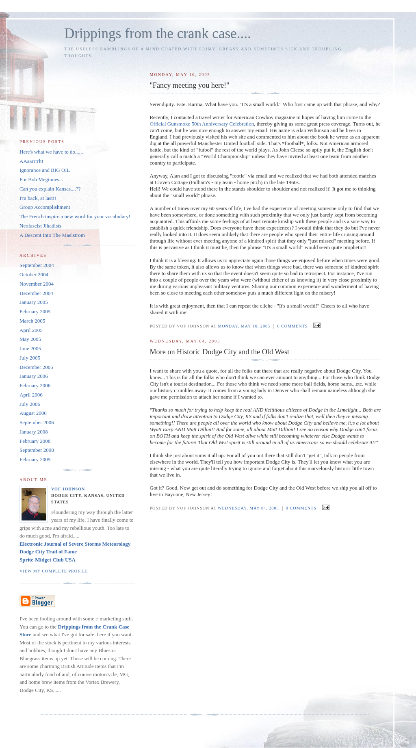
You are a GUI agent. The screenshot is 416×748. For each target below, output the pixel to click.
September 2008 (37, 450)
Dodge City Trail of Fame (48, 552)
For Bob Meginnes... (41, 179)
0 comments (292, 326)
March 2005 (32, 321)
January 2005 (34, 302)
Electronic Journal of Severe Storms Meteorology (75, 544)
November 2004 (37, 284)
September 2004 (37, 265)
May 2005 (30, 339)
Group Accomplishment (45, 207)
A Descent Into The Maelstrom (52, 235)
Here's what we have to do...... (51, 152)
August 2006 (33, 413)
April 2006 (31, 395)
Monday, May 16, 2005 (244, 326)
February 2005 (35, 311)
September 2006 (37, 422)
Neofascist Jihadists (40, 226)
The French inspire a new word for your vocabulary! (75, 216)
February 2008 (35, 441)
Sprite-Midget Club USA (48, 560)
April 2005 (31, 330)
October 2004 (34, 274)
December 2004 (36, 293)
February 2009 (35, 459)
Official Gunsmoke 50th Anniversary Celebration (202, 124)
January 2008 (34, 432)
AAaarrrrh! (31, 161)
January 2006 (34, 376)
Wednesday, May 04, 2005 (248, 508)
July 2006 (30, 404)
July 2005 (30, 358)
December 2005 (36, 367)
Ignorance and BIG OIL (45, 170)
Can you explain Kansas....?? (50, 189)
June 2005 (30, 348)
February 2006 (35, 385)
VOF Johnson (68, 489)
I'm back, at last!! (38, 198)
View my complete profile (54, 571)
